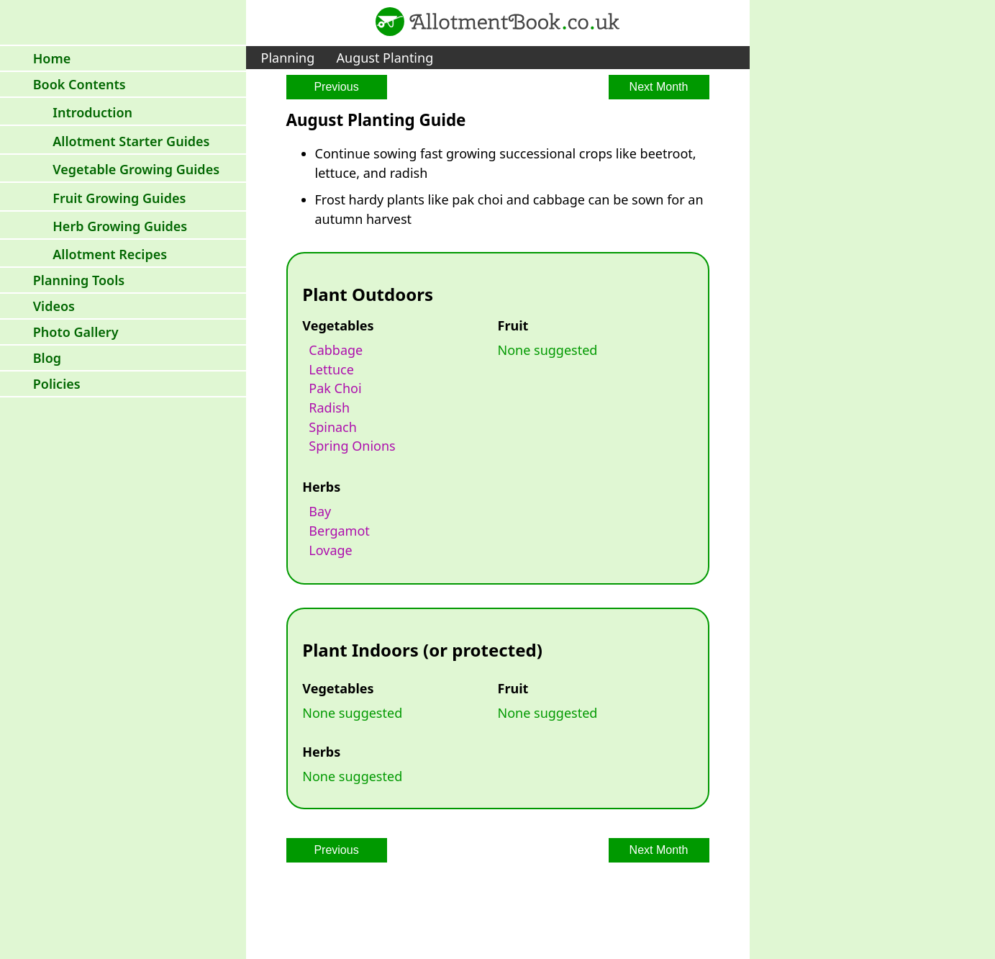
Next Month (659, 87)
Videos (54, 306)
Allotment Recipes (110, 254)
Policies (57, 383)
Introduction (92, 112)
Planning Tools (78, 280)
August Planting (385, 57)
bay (320, 511)
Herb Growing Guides (120, 226)
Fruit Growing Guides (119, 198)
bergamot (339, 530)
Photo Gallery (76, 332)
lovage (330, 550)
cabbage (336, 350)
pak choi (335, 388)
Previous (336, 87)
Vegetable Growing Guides (136, 169)
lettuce (331, 369)
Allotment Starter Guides (131, 141)
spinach (333, 427)
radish (329, 407)
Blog (47, 357)
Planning (288, 57)
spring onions (352, 445)
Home (52, 58)
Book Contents (79, 84)
